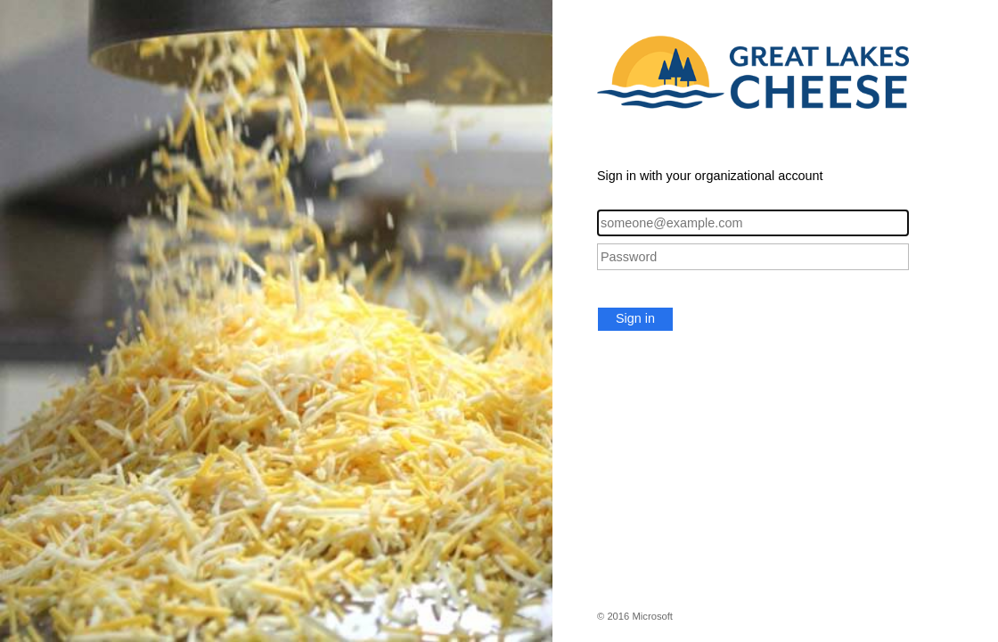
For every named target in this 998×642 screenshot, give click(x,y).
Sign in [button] (635, 318)
